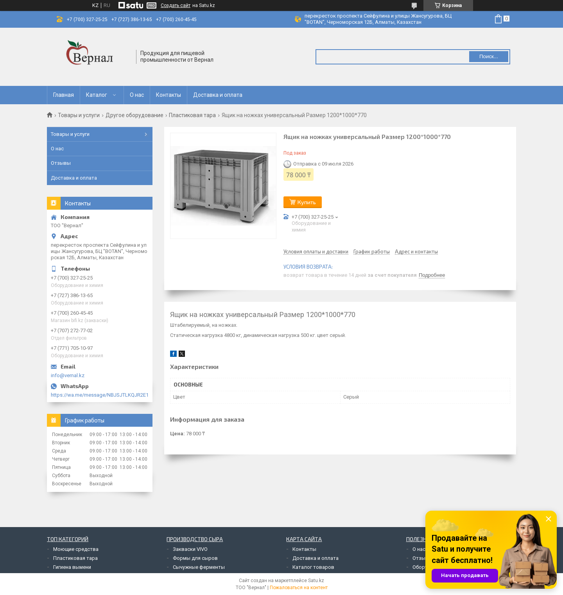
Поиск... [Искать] (488, 56)
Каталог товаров (313, 567)
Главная (63, 95)
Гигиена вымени (72, 567)
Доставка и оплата (217, 95)
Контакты (168, 95)
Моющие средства (76, 549)
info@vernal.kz (67, 375)
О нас (137, 95)
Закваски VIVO (190, 549)
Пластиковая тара (192, 115)
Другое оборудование (134, 115)
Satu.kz (316, 580)
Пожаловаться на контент (299, 587)
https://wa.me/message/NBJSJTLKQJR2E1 (100, 395)
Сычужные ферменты (199, 567)
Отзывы (61, 163)
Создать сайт (175, 5)
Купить (307, 202)
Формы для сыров (195, 558)
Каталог (96, 95)
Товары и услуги (79, 115)
